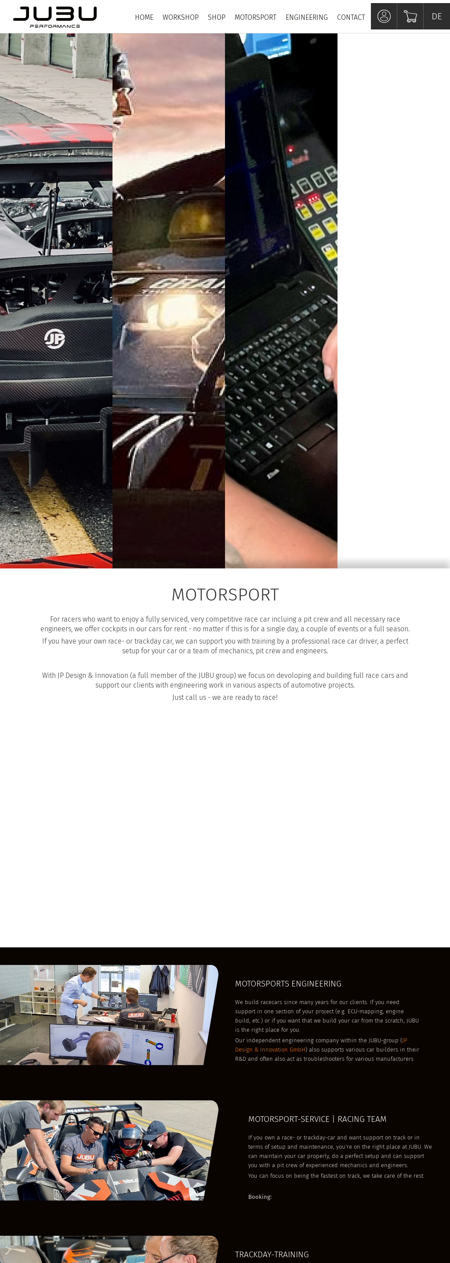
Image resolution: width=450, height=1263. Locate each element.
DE (437, 16)
